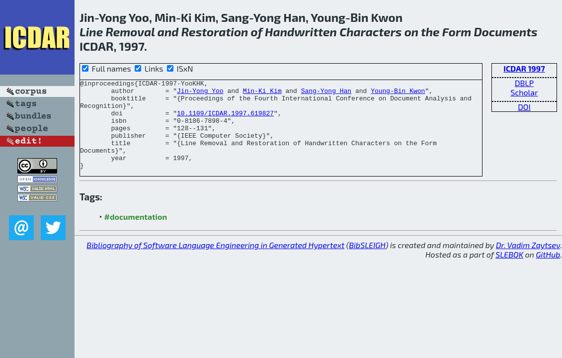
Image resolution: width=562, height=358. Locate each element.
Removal (130, 31)
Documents (505, 31)
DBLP (524, 83)
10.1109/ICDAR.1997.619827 (225, 120)
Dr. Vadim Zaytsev (528, 263)
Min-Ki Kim (262, 93)
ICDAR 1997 (524, 68)
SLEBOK (509, 272)
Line (91, 31)
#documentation (135, 234)
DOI (524, 106)
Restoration (214, 31)
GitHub (548, 272)
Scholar (524, 92)
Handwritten (301, 31)
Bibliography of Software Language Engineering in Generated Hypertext (215, 263)
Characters (370, 31)
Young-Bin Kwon (398, 93)
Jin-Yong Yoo (200, 93)
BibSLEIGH (367, 263)
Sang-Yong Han (326, 93)
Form (456, 31)
